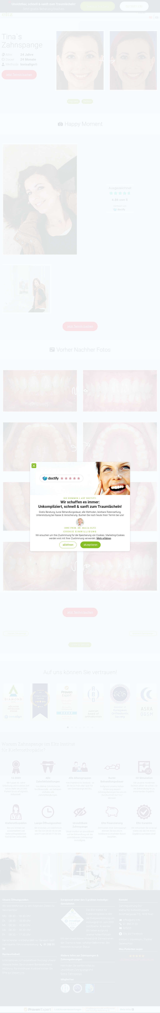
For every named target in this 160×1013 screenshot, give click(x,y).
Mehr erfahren (104, 538)
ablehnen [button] (68, 544)
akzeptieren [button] (90, 544)
